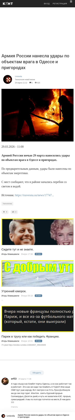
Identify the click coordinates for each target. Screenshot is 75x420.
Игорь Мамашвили (10, 254)
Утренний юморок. (13, 291)
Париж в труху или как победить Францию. (30, 336)
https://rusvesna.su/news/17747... (34, 195)
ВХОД (47, 4)
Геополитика (7, 203)
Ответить (14, 407)
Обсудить (37, 373)
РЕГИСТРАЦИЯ (60, 4)
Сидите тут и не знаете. (17, 249)
